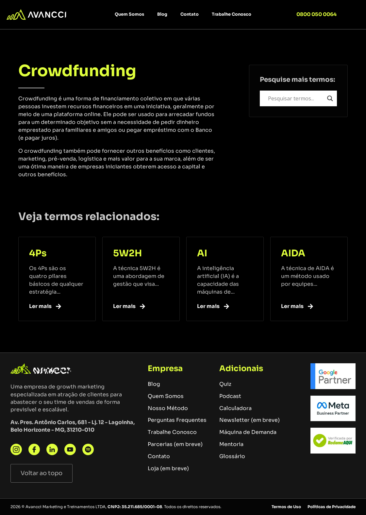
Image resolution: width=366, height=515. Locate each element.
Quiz (225, 384)
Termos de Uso (286, 506)
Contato (189, 14)
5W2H (127, 253)
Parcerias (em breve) (175, 444)
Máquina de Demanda (247, 432)
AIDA (293, 253)
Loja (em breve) (168, 468)
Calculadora (235, 408)
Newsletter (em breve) (249, 420)
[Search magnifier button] (330, 98)
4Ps (38, 253)
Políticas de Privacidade (332, 506)
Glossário (232, 456)
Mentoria (231, 444)
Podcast (230, 396)
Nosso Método (168, 408)
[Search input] (296, 98)
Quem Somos (129, 14)
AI (202, 253)
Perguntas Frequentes (177, 420)
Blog (162, 14)
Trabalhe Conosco (231, 14)
